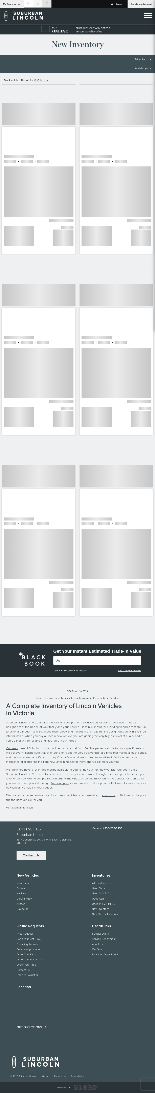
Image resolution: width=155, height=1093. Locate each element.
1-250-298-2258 (112, 828)
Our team (12, 748)
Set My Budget (141, 68)
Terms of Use (60, 1076)
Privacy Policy (77, 1076)
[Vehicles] (97, 660)
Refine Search (141, 59)
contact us (108, 795)
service (21, 778)
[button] (12, 4)
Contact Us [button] (31, 855)
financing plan (60, 783)
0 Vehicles (41, 80)
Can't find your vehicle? (129, 670)
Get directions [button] (29, 1027)
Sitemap (45, 1076)
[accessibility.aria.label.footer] (86, 1087)
